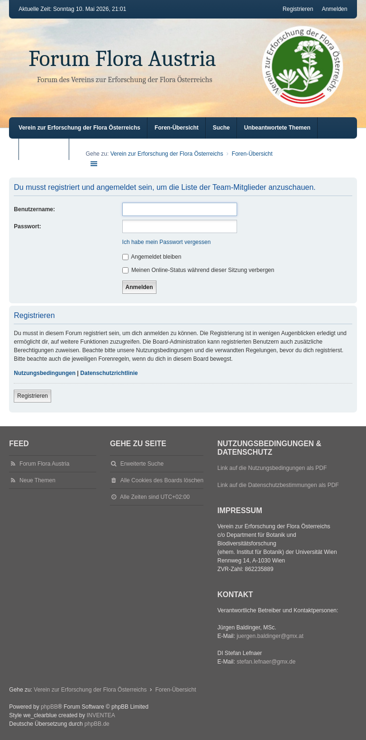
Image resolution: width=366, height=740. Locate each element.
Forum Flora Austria (122, 59)
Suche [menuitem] (221, 127)
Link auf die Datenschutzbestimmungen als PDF (278, 485)
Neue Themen (37, 480)
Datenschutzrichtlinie (108, 373)
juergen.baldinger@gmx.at (270, 636)
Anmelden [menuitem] (335, 9)
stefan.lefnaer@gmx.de (266, 661)
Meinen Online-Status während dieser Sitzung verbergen (198, 270)
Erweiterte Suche (142, 463)
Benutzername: (34, 209)
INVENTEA (101, 715)
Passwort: (27, 226)
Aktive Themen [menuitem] (46, 149)
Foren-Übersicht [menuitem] (177, 127)
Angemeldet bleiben (152, 256)
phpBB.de (97, 724)
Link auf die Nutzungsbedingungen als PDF (272, 468)
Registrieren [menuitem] (298, 9)
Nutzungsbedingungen (44, 373)
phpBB (49, 706)
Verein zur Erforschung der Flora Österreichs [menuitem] (79, 127)
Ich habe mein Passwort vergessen (166, 242)
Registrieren (32, 396)
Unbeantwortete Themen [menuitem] (277, 127)
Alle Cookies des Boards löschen (161, 480)
